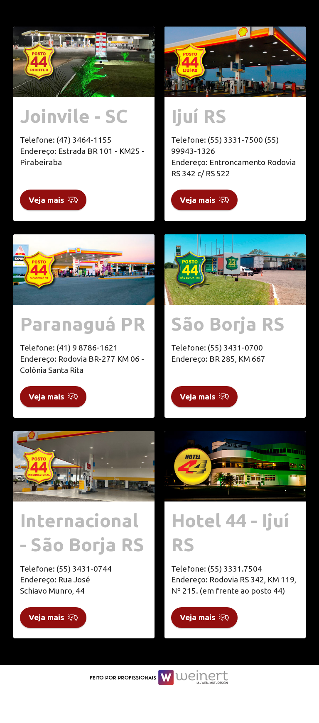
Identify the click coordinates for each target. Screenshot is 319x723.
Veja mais (53, 205)
